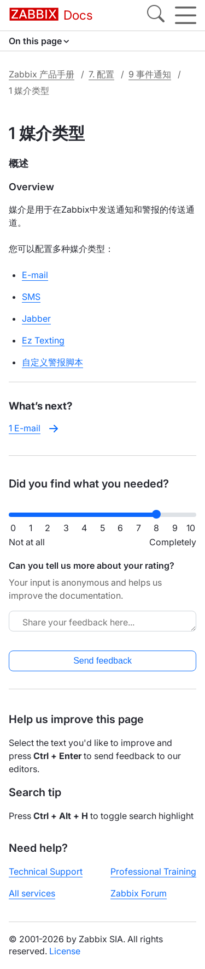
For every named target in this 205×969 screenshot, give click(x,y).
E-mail (35, 274)
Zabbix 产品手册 (41, 74)
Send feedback (102, 660)
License (64, 951)
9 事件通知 (149, 74)
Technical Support (46, 871)
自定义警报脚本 (52, 362)
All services (32, 893)
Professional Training (153, 871)
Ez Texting (43, 340)
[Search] (156, 15)
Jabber (36, 318)
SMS (31, 296)
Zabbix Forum (138, 893)
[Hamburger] (185, 15)
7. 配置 (101, 74)
